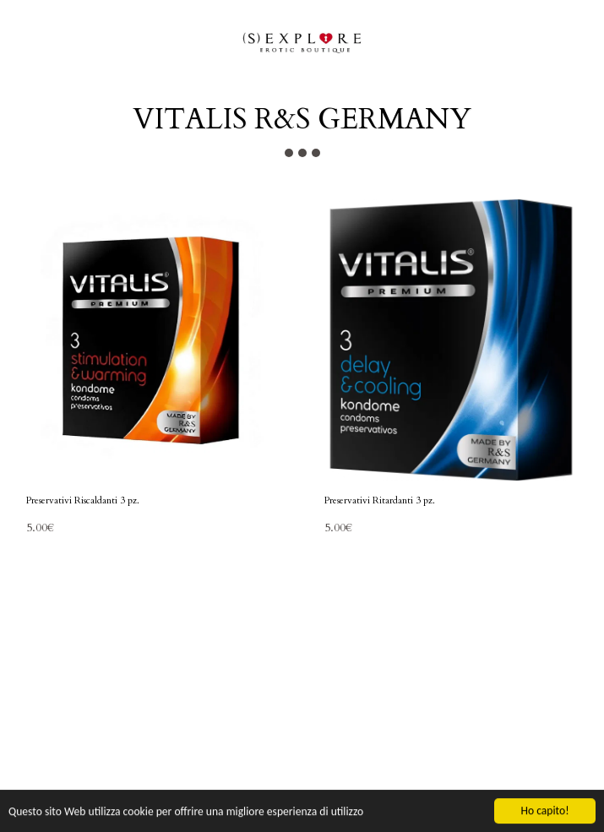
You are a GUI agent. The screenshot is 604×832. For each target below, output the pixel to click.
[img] (153, 340)
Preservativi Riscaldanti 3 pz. (82, 500)
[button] (18, 41)
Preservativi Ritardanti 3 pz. (379, 500)
